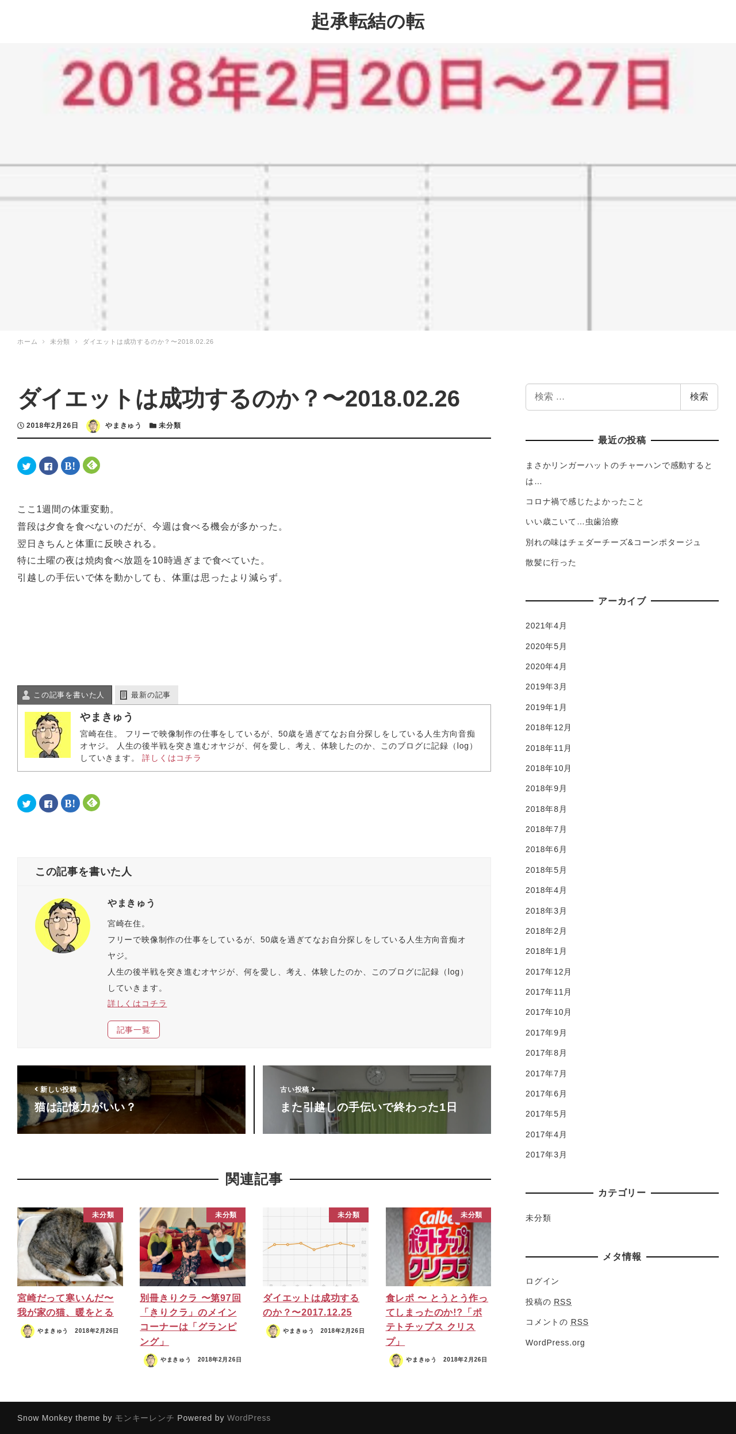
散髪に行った (551, 561)
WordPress (249, 1416)
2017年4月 (547, 1133)
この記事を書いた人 (69, 693)
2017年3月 (547, 1153)
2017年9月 (547, 1031)
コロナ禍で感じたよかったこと (585, 500)
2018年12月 (549, 726)
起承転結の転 (368, 20)
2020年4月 (547, 665)
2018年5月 (547, 868)
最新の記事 (151, 693)
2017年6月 (547, 1092)
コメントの (557, 1320)
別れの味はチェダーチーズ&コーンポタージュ (614, 541)
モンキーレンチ (145, 1416)
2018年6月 (547, 848)
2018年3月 (547, 909)
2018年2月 (547, 929)
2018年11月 (549, 746)
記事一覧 (134, 1028)
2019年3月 (547, 685)
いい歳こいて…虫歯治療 (572, 520)
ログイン (542, 1280)
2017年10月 (549, 1010)
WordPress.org (555, 1340)
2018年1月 (547, 949)
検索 (699, 395)
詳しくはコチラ (172, 756)
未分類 (170, 424)
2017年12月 (549, 970)
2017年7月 (547, 1071)
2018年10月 (549, 767)
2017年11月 (549, 990)
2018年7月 (547, 828)
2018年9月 (547, 787)
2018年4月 (547, 889)
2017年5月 (547, 1112)
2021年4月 (547, 624)
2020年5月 (547, 645)
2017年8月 (547, 1051)
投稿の (549, 1300)
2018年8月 (547, 807)
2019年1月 (547, 706)
